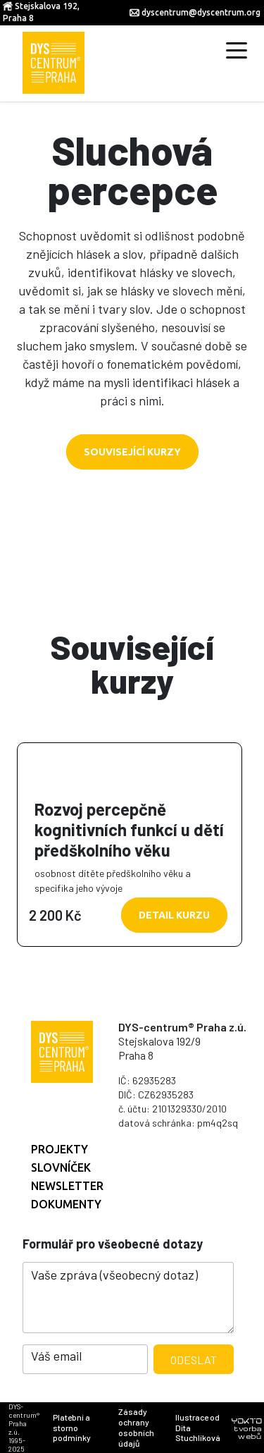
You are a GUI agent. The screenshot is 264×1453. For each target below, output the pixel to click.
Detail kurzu (174, 915)
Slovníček (61, 1167)
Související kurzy (132, 452)
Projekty (59, 1149)
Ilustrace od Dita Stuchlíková (197, 1427)
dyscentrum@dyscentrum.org (201, 12)
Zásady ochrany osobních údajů (136, 1426)
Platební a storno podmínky (72, 1427)
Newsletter (67, 1185)
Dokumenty (66, 1204)
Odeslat (193, 1359)
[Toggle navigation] (236, 49)
